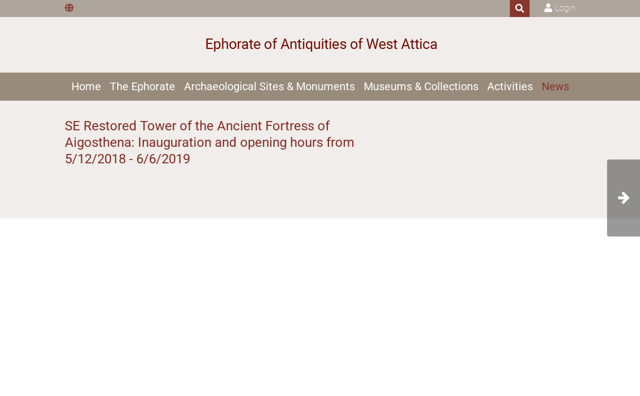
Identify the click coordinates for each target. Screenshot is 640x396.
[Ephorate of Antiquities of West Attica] (320, 45)
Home (86, 86)
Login (565, 8)
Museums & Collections (421, 86)
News (555, 86)
